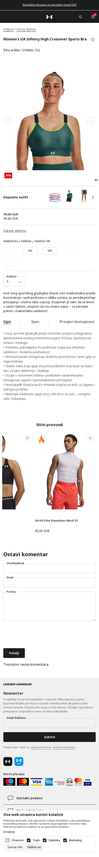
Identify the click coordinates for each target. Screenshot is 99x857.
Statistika (54, 840)
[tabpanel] (49, 121)
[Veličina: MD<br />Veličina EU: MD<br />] (50, 251)
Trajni (36, 840)
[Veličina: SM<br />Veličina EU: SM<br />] (30, 251)
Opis (7, 321)
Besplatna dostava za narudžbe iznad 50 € (50, 5)
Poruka (11, 592)
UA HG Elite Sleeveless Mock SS (56, 520)
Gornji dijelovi (26, 29)
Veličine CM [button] (42, 241)
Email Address (16, 718)
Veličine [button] (26, 241)
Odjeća (8, 29)
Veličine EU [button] (10, 241)
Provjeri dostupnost (77, 321)
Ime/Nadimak (15, 563)
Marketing (75, 840)
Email (10, 577)
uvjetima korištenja (41, 747)
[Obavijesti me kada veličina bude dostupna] (10, 251)
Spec (35, 321)
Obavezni (18, 840)
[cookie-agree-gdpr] (34, 847)
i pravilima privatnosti (63, 747)
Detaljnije (9, 832)
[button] (93, 44)
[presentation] (37, 635)
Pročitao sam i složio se (39, 747)
